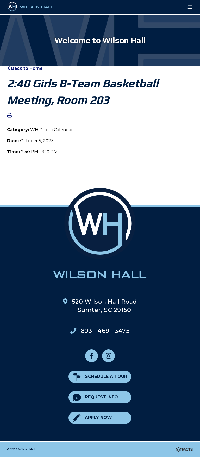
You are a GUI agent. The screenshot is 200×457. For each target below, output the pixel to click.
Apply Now (92, 418)
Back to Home (25, 68)
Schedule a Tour (100, 377)
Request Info (95, 397)
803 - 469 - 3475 (105, 330)
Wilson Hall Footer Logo (99, 233)
